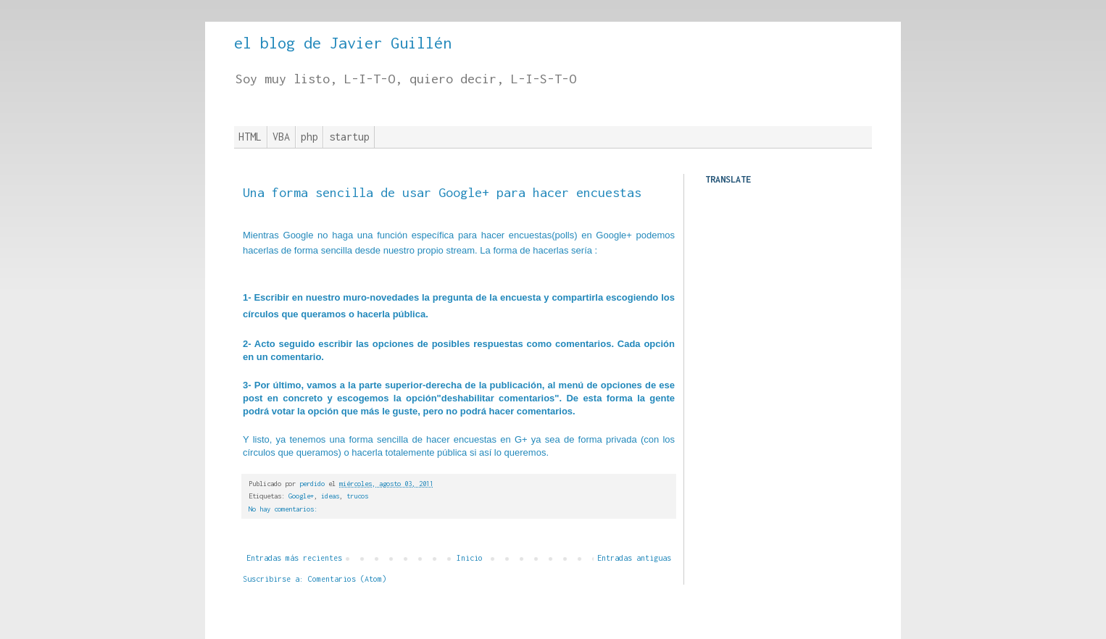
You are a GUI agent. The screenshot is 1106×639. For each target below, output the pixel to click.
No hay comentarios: (283, 509)
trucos (357, 496)
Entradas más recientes (294, 558)
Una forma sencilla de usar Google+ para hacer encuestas (442, 192)
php (309, 136)
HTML (250, 136)
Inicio (470, 558)
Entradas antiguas (634, 558)
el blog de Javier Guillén (343, 42)
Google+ (301, 496)
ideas (330, 496)
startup (349, 136)
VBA (281, 136)
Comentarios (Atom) (347, 579)
